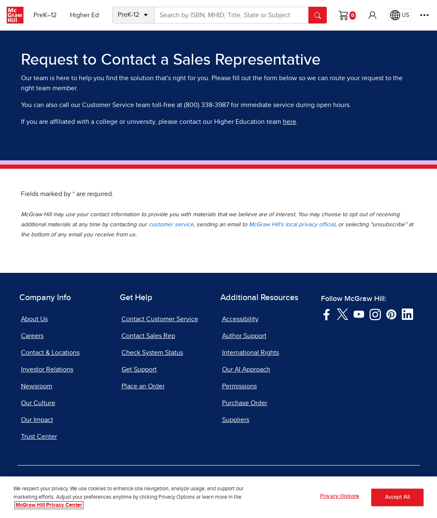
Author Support (244, 335)
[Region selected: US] (400, 15)
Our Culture (38, 403)
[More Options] (424, 15)
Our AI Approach (246, 369)
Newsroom (36, 386)
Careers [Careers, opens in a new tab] (32, 335)
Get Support (139, 369)
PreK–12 (45, 15)
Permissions (239, 386)
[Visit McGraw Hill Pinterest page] (391, 313)
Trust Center (39, 436)
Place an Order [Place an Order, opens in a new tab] (143, 386)
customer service (171, 225)
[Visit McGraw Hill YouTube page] (359, 313)
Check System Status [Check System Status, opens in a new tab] (152, 352)
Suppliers (235, 419)
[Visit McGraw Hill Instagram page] (375, 313)
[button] (372, 15)
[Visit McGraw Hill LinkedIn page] (407, 313)
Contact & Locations (50, 352)
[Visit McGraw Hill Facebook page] (326, 313)
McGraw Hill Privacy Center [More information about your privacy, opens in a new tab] (49, 508)
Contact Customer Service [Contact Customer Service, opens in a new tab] (160, 319)
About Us (34, 319)
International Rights (250, 352)
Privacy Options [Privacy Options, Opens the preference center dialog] (339, 499)
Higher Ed (84, 15)
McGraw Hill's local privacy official (292, 225)
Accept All (397, 500)
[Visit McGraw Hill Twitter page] (342, 313)
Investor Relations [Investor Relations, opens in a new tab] (47, 369)
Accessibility (240, 319)
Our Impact (37, 419)
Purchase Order (244, 403)
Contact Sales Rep (148, 335)
